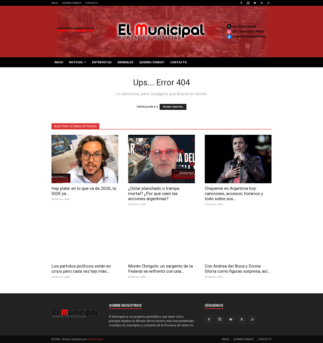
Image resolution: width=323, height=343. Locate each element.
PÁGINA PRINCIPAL (173, 107)
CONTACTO (91, 2)
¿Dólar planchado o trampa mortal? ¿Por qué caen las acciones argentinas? (153, 193)
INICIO (54, 2)
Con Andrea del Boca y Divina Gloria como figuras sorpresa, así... (238, 269)
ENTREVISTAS (102, 62)
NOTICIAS (77, 62)
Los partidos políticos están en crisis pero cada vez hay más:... (81, 269)
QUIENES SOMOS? (71, 2)
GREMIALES (125, 62)
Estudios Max (95, 339)
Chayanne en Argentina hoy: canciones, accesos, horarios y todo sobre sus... (234, 193)
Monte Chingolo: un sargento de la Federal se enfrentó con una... (160, 269)
